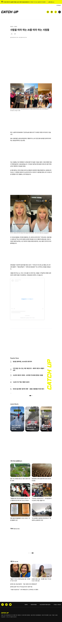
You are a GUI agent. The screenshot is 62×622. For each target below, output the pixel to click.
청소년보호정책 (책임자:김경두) (45, 604)
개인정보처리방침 (34, 604)
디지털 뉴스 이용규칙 (57, 604)
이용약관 (26, 604)
